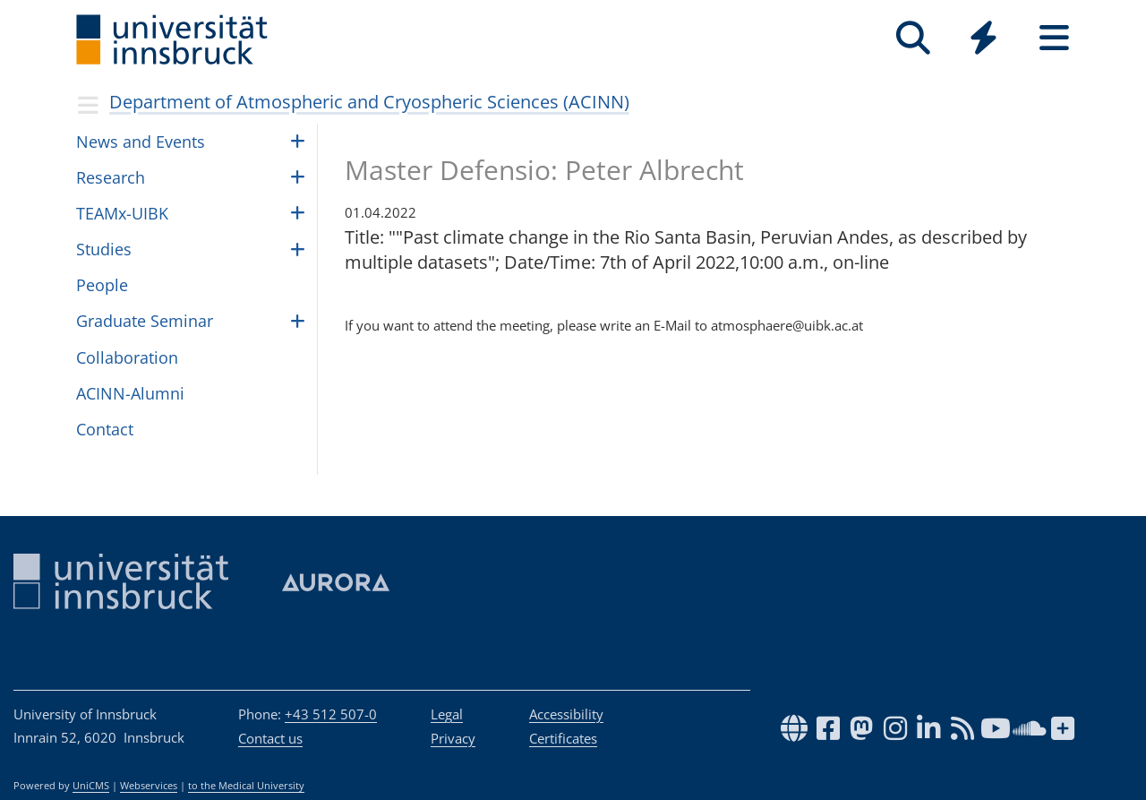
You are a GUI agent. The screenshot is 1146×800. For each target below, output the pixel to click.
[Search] (912, 38)
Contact (104, 429)
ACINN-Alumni (130, 393)
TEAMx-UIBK (122, 213)
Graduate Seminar (144, 320)
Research (110, 177)
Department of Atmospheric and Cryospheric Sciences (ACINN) (369, 102)
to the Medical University (246, 785)
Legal (447, 714)
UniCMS (91, 785)
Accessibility (566, 714)
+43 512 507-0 (331, 714)
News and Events (140, 141)
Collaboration (127, 357)
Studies (104, 249)
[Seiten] (1054, 38)
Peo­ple (102, 285)
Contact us (270, 738)
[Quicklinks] (983, 38)
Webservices (148, 785)
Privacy (453, 738)
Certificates (563, 738)
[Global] (983, 40)
